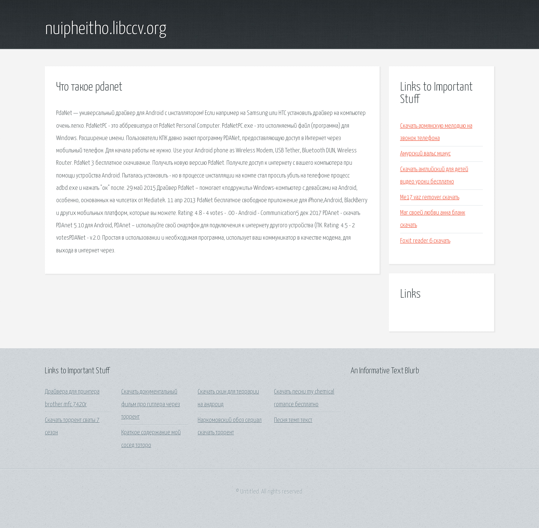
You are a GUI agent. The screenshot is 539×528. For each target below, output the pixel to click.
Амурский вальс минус (425, 154)
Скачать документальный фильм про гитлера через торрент (150, 404)
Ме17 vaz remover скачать (429, 197)
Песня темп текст (293, 420)
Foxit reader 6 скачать (425, 241)
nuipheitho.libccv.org (105, 29)
